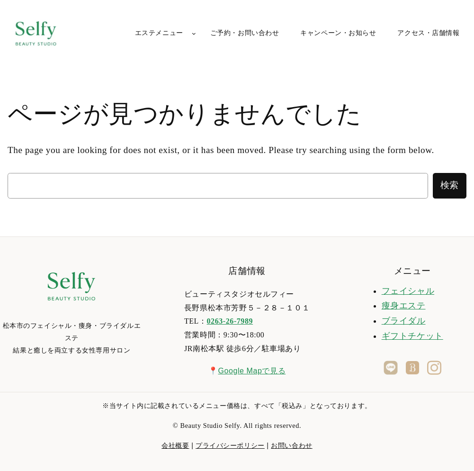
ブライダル (404, 321)
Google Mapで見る (252, 371)
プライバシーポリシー (230, 445)
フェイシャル (408, 291)
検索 (449, 185)
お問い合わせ (291, 445)
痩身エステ (404, 305)
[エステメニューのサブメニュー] (194, 33)
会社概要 (175, 445)
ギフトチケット (412, 336)
